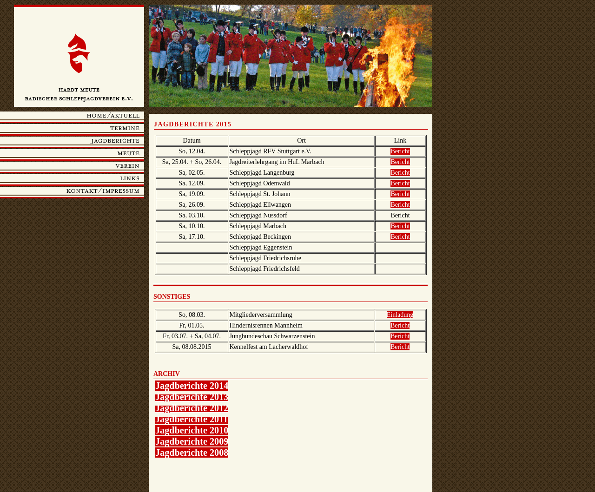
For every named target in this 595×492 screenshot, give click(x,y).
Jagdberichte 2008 (191, 452)
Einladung (400, 314)
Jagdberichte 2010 (191, 430)
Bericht (400, 151)
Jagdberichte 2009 (191, 441)
